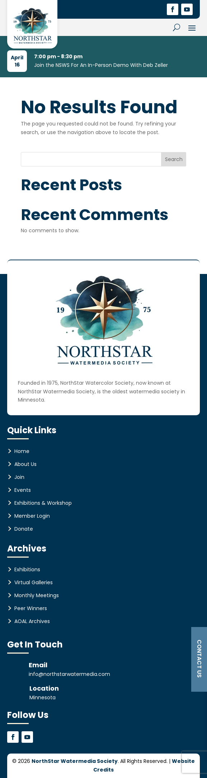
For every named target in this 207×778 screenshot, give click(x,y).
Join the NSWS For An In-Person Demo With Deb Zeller (101, 65)
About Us (25, 464)
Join (19, 477)
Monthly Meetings (36, 595)
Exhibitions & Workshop (43, 503)
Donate (23, 528)
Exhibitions (27, 569)
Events (22, 490)
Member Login (32, 516)
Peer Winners (30, 608)
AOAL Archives (32, 621)
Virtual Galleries (33, 582)
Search (174, 159)
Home (21, 451)
